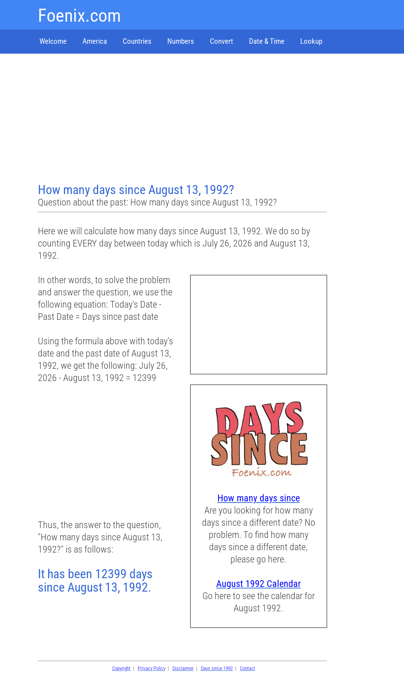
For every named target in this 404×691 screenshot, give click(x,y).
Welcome (53, 41)
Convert (221, 41)
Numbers (180, 41)
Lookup (311, 41)
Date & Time (266, 41)
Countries (137, 41)
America (94, 41)
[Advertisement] (183, 119)
